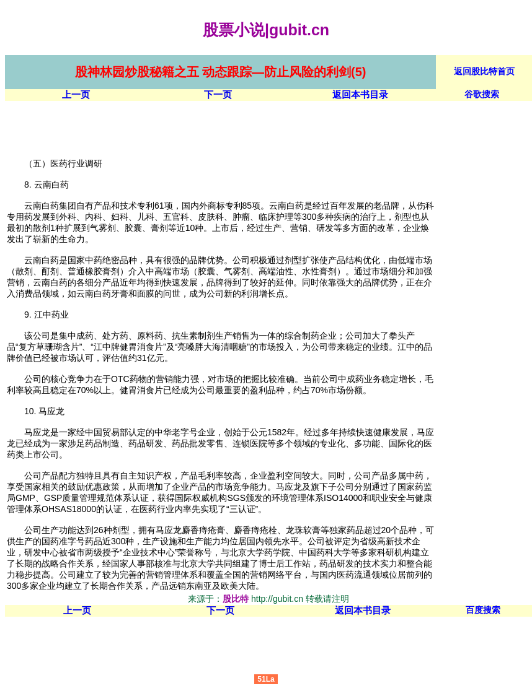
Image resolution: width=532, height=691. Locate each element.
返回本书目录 (360, 94)
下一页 (218, 94)
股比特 (236, 599)
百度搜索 (483, 610)
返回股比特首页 (484, 71)
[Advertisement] (230, 129)
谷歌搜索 (481, 94)
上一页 (76, 94)
